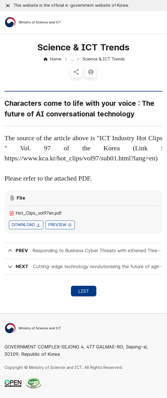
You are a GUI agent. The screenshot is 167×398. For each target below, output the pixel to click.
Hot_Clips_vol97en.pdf (39, 213)
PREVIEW (57, 224)
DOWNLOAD (23, 224)
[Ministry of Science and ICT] (32, 22)
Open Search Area (142, 22)
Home (55, 59)
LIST (83, 291)
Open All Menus (157, 22)
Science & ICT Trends (104, 59)
